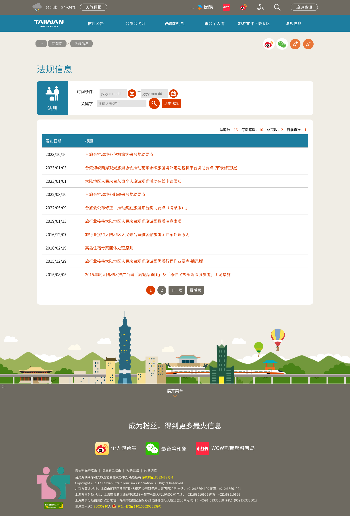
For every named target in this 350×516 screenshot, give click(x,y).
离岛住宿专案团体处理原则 (109, 248)
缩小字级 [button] (308, 44)
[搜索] (154, 103)
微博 (243, 7)
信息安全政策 (111, 470)
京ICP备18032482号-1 (157, 477)
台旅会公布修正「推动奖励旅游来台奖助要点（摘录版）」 (137, 207)
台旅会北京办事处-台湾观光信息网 (49, 23)
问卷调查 (150, 470)
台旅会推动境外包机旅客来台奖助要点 (119, 154)
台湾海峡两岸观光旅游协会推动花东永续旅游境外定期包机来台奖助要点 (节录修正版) (161, 167)
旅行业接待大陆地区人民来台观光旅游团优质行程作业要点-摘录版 (144, 261)
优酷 (205, 7)
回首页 (57, 43)
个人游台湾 (124, 447)
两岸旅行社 (175, 23)
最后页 (196, 290)
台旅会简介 (135, 23)
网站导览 (260, 7)
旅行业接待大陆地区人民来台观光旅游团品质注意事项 (133, 221)
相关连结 (132, 470)
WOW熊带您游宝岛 (233, 447)
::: (192, 7)
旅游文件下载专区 (254, 23)
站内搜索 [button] (277, 7)
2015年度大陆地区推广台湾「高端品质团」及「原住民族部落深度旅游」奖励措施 (158, 274)
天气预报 (93, 7)
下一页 (177, 290)
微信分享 (282, 44)
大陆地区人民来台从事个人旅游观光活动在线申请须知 (133, 181)
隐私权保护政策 (86, 470)
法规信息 (293, 23)
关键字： (89, 103)
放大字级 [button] (295, 44)
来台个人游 (214, 23)
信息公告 (96, 23)
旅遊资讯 (304, 7)
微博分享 (269, 44)
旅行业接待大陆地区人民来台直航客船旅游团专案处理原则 (137, 234)
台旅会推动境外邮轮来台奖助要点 (115, 194)
